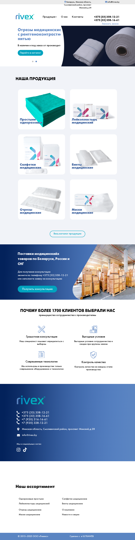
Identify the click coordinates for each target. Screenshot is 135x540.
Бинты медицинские (72, 504)
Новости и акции (70, 515)
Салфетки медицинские (74, 499)
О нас (64, 17)
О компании (68, 510)
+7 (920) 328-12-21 (32, 422)
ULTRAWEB (88, 536)
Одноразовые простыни (31, 499)
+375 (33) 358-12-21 (106, 17)
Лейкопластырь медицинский (34, 504)
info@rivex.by (112, 2)
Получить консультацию (37, 289)
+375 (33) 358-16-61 (106, 20)
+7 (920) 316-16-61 (32, 419)
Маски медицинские (29, 515)
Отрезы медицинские (30, 510)
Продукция (50, 17)
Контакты (77, 17)
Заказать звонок (110, 24)
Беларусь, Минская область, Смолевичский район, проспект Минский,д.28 (77, 5)
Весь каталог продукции (67, 234)
